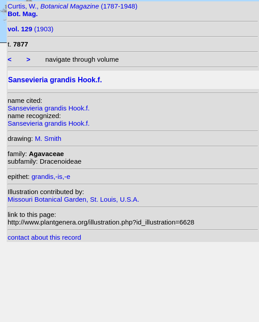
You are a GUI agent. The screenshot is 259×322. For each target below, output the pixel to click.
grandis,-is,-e (50, 176)
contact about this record (44, 237)
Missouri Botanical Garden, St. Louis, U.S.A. (73, 199)
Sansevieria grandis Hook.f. (48, 108)
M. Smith (48, 138)
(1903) (31, 29)
